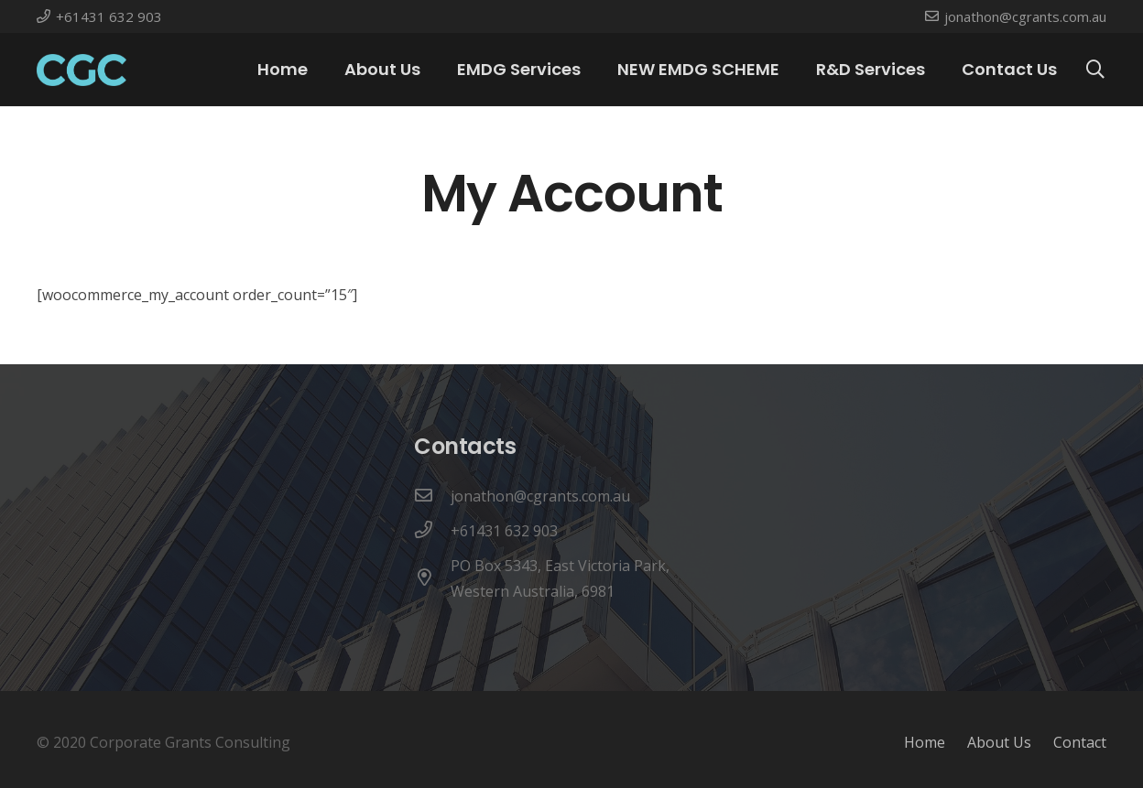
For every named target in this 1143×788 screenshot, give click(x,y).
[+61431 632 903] (432, 531)
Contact (1079, 742)
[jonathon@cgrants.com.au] (432, 496)
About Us (999, 742)
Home (924, 742)
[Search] (1095, 70)
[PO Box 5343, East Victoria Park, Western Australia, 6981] (432, 578)
